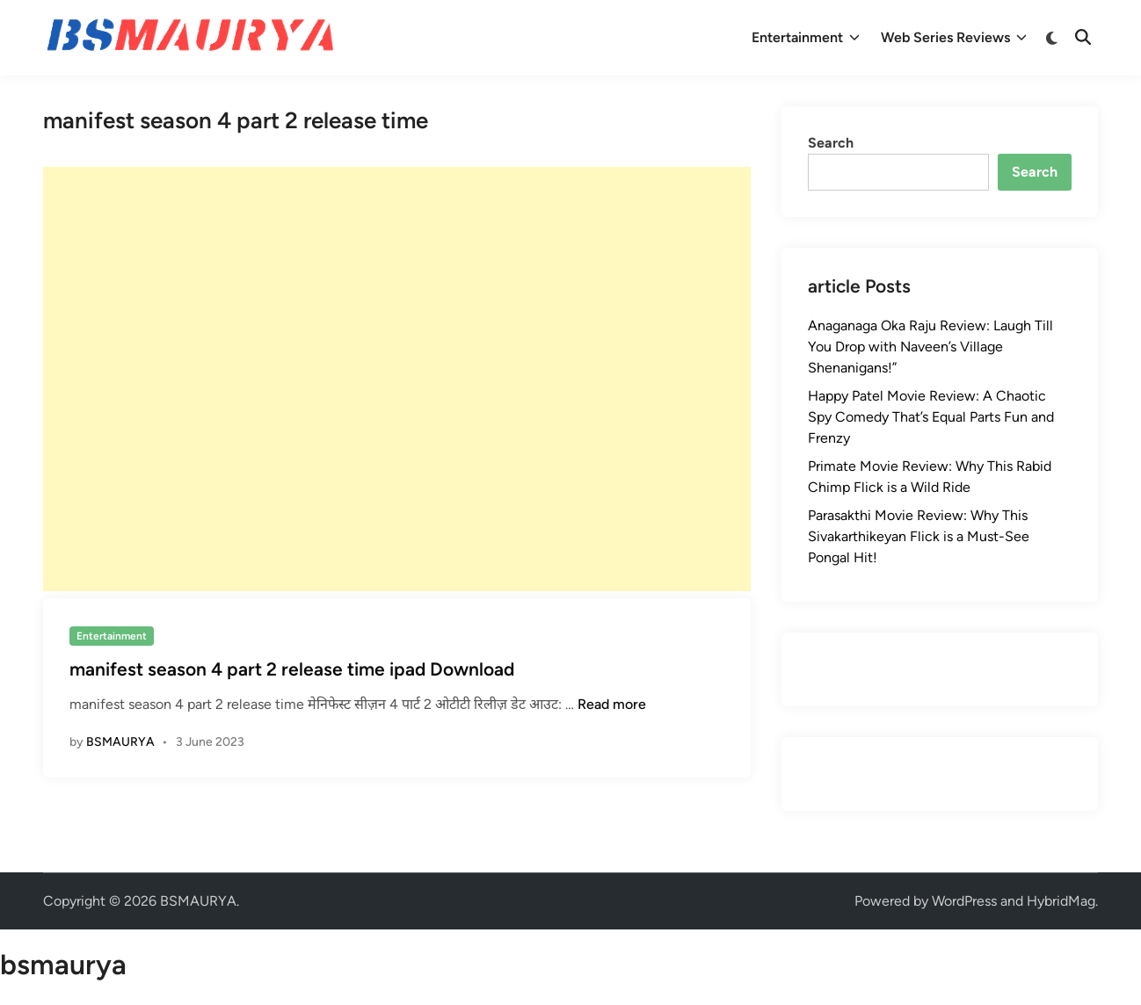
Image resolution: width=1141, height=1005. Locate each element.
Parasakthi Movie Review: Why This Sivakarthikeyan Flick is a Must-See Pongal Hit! (918, 536)
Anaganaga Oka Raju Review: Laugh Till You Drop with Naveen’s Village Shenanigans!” (930, 346)
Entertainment (806, 38)
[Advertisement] (397, 379)
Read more (612, 704)
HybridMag (1061, 901)
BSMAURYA (120, 741)
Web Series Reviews (954, 38)
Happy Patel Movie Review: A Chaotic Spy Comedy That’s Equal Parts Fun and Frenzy (931, 416)
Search (831, 142)
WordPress (964, 901)
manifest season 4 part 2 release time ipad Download (291, 669)
